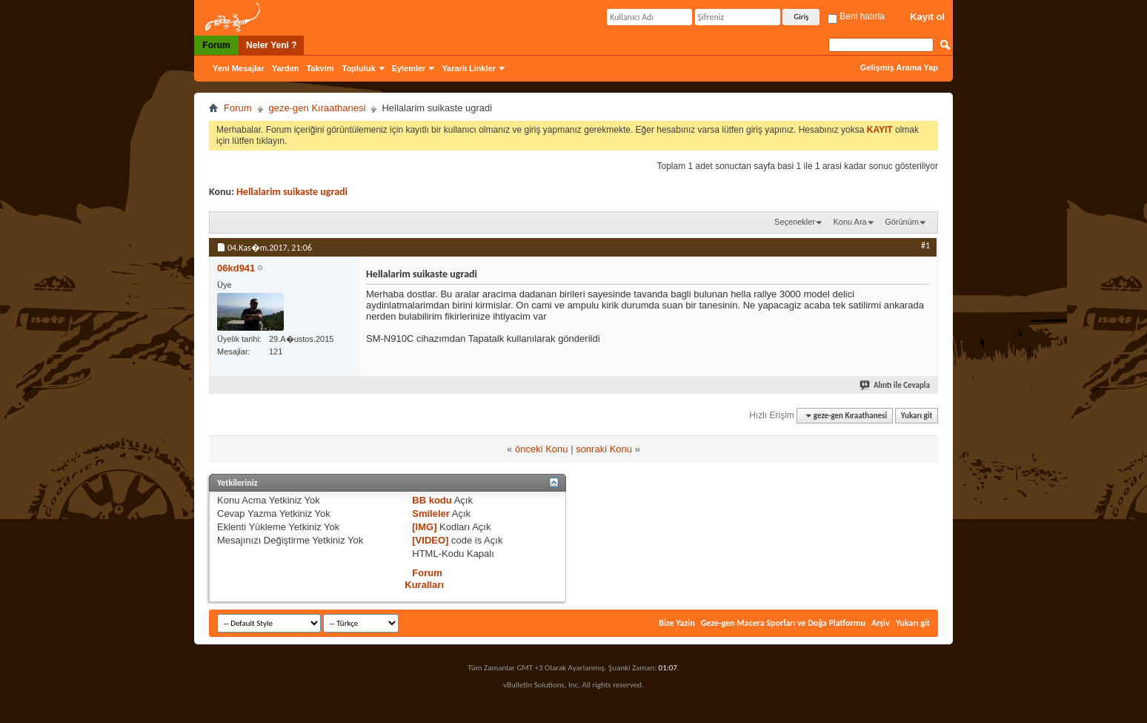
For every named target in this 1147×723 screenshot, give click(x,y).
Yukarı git (917, 415)
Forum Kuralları (424, 578)
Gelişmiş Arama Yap (899, 67)
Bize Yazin (676, 623)
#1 (925, 245)
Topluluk (359, 68)
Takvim (319, 68)
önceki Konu (541, 449)
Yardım (285, 68)
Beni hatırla (856, 16)
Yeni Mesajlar (239, 68)
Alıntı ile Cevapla (895, 385)
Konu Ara (849, 221)
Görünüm (902, 221)
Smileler (431, 513)
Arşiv (880, 623)
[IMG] (424, 526)
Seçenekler (794, 221)
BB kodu (431, 500)
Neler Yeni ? (271, 45)
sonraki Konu (604, 449)
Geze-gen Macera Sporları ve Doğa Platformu (783, 623)
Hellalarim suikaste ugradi (292, 191)
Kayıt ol (927, 16)
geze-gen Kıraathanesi (317, 107)
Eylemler (409, 68)
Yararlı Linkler (469, 68)
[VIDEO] (430, 540)
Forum (216, 45)
